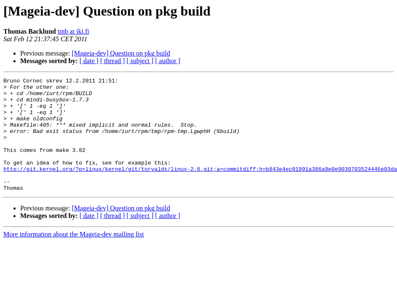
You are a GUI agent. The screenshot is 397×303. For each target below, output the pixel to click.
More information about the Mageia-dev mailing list (73, 256)
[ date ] (88, 60)
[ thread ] (112, 60)
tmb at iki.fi (73, 31)
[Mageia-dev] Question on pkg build (121, 53)
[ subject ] (140, 60)
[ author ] (167, 60)
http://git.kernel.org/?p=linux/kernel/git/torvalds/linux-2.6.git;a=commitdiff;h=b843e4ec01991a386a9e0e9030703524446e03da (200, 187)
